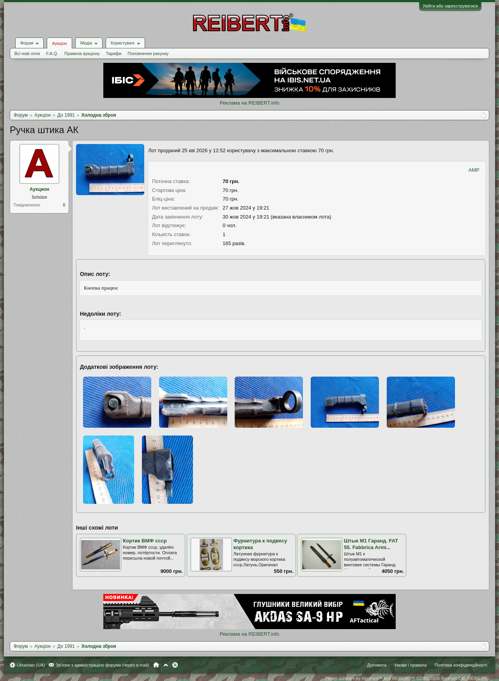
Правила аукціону (81, 53)
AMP (474, 170)
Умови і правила (410, 665)
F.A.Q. (52, 53)
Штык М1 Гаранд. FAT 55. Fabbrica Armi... (371, 544)
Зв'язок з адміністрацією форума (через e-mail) (102, 665)
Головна (156, 665)
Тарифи (114, 53)
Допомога (376, 665)
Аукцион (40, 189)
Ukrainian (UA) (31, 665)
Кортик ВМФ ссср (145, 541)
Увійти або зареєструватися (450, 6)
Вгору (165, 665)
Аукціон (59, 43)
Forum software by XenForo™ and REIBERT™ (406, 678)
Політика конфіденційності (461, 665)
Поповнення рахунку (147, 53)
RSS (175, 665)
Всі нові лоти (27, 53)
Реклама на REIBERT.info (249, 103)
